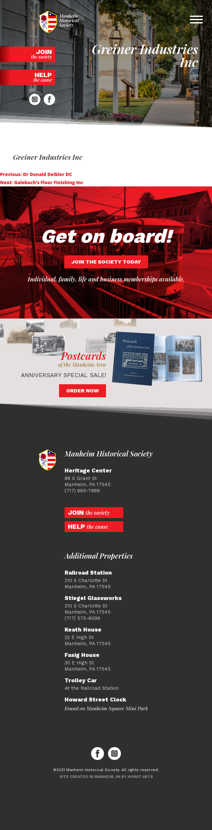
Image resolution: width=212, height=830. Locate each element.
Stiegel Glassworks (93, 598)
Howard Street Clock (95, 700)
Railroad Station (88, 573)
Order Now (82, 391)
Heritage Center (88, 471)
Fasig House (82, 655)
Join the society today (106, 262)
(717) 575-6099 (82, 618)
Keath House (83, 630)
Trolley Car (81, 680)
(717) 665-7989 (82, 491)
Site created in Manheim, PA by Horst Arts (106, 777)
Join (27, 54)
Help (27, 77)
